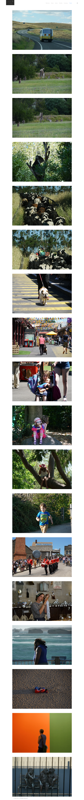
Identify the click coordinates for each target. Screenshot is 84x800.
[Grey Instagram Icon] (77, 3)
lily (9, 1)
